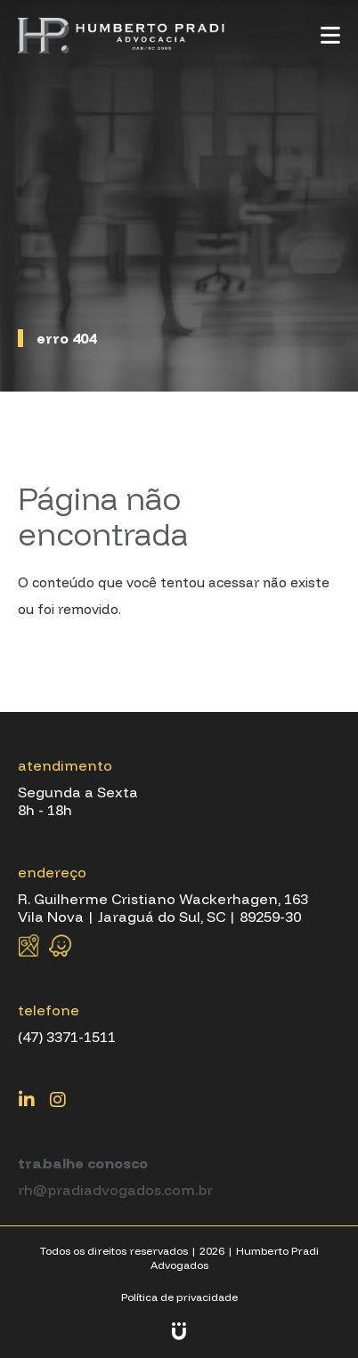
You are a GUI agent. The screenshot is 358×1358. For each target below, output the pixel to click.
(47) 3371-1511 (67, 1037)
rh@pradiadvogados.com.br (115, 1190)
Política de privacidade (179, 1297)
